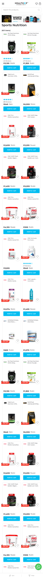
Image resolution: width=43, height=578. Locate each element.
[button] (36, 3)
